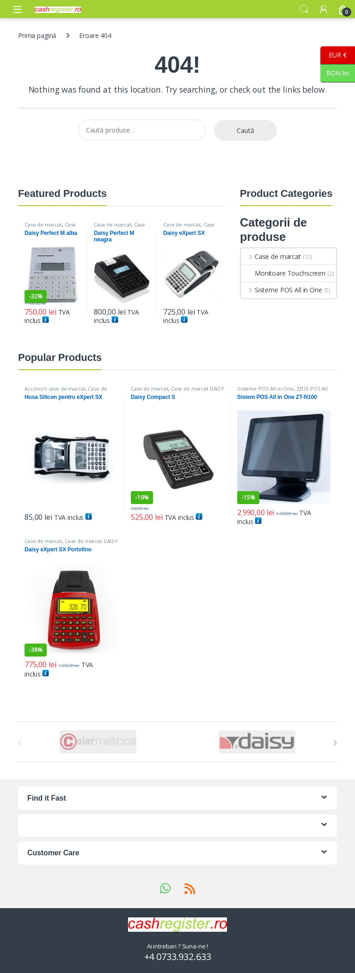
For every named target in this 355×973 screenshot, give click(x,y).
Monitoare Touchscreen (283, 273)
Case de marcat (43, 224)
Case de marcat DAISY (50, 227)
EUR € (333, 55)
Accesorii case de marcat (55, 388)
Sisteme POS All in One (281, 289)
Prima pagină (37, 35)
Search (304, 9)
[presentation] (335, 742)
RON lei (334, 73)
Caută (245, 130)
